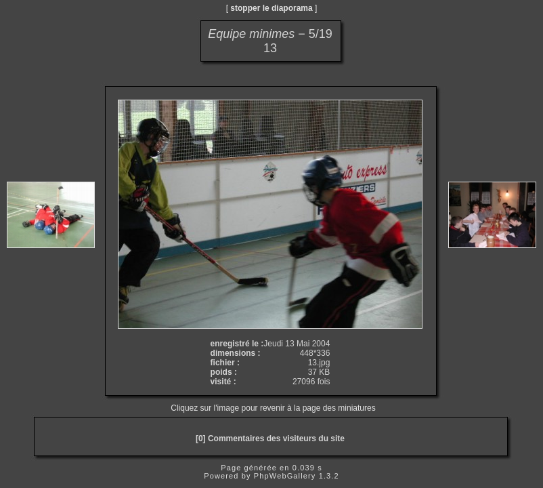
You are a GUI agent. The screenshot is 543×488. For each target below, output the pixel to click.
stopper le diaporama (271, 8)
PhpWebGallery (285, 476)
